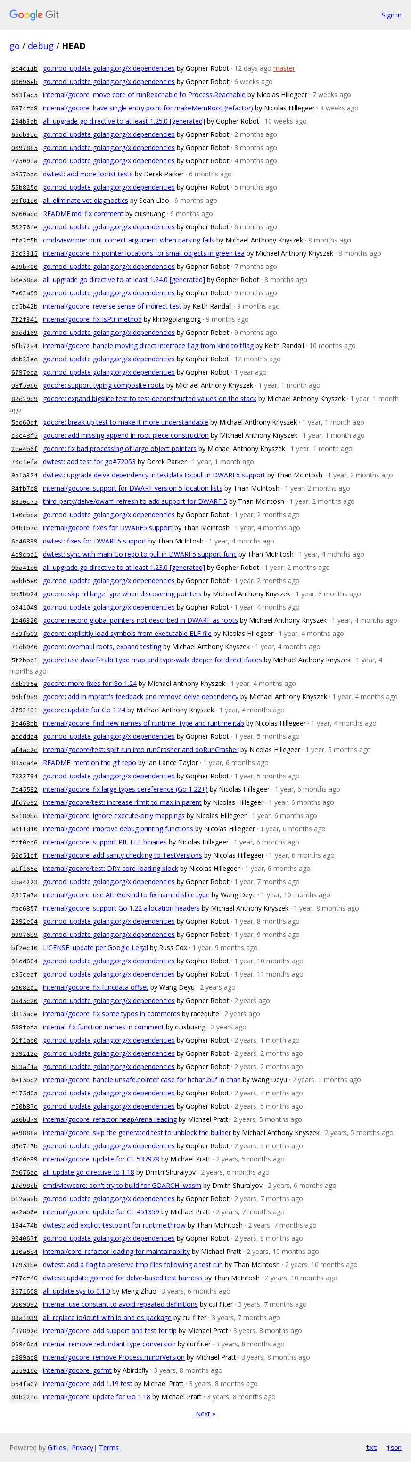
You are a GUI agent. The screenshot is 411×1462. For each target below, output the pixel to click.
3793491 (24, 710)
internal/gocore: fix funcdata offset (95, 987)
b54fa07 (24, 1384)
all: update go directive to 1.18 (88, 1172)
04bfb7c (24, 528)
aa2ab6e (24, 1212)
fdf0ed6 (24, 842)
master (284, 68)
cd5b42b (24, 306)
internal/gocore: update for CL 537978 (101, 1158)
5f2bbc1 (24, 660)
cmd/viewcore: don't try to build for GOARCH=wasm (122, 1185)
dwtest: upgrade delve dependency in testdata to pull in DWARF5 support (154, 474)
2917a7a (24, 895)
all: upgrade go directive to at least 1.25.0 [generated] (124, 121)
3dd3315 (24, 254)
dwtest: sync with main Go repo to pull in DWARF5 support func (140, 554)
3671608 (24, 1291)
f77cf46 (24, 1278)
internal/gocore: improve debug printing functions (118, 828)
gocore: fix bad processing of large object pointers (120, 448)
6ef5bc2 (24, 1080)
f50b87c (24, 1107)
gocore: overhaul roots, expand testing (102, 646)
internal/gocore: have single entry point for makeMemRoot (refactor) (148, 107)
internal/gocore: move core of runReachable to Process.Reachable (144, 94)
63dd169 (24, 333)
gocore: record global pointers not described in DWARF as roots (140, 620)
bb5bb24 (24, 594)
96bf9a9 (24, 697)
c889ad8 (24, 1357)
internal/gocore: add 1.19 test (87, 1383)
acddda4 (24, 737)
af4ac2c (24, 750)
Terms (109, 1447)
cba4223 (24, 882)
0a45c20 (24, 1001)
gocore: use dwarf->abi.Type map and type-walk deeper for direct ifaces (152, 659)
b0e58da (24, 280)
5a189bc (24, 816)
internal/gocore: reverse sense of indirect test (112, 305)
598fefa (24, 1027)
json (394, 1447)
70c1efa (24, 462)
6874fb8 (24, 108)
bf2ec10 (24, 948)
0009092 (24, 1305)
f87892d (24, 1331)
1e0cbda (24, 515)
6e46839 (24, 541)
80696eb (24, 82)
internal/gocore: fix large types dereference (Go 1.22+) (125, 789)
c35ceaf (24, 974)
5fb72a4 (24, 346)
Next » (205, 1413)
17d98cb (24, 1186)
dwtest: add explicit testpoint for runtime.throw (114, 1224)
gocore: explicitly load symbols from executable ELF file (127, 633)
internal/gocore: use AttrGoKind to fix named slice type (126, 894)
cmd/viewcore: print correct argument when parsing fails (128, 239)
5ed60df (24, 422)
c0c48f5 (24, 436)
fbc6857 (24, 908)
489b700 (24, 267)
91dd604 (24, 961)
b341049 (24, 607)
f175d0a (24, 1093)
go (14, 45)
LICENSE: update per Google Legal (95, 947)
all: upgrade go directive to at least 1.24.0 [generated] (124, 279)
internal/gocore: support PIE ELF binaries (105, 841)
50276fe (24, 227)
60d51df (24, 856)
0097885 (24, 148)
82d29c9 (24, 399)
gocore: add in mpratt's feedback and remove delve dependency (140, 696)
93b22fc (24, 1397)
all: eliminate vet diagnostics (85, 200)
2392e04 (24, 922)
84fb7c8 (24, 489)
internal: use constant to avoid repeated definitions (120, 1304)
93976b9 (24, 935)
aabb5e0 (24, 581)
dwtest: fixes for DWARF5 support (95, 540)
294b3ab (24, 121)
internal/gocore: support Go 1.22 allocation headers (121, 907)
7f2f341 (24, 320)
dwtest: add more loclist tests (88, 173)
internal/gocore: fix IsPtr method (92, 319)
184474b (24, 1225)
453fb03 (24, 634)
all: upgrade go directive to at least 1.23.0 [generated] (124, 567)
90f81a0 (24, 201)
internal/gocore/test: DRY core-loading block (110, 868)
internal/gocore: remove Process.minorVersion (114, 1357)
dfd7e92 (24, 803)
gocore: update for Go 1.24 (84, 709)
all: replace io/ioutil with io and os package (107, 1317)
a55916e (24, 1371)
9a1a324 (24, 475)
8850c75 (24, 502)
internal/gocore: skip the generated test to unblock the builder (137, 1132)
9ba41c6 (24, 568)
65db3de (24, 135)
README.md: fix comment (83, 213)
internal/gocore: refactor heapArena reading (110, 1119)
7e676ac (24, 1173)
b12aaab (24, 1199)
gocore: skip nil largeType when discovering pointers (122, 593)
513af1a (24, 1067)
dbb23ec (24, 359)
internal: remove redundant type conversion (109, 1343)
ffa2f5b (24, 240)
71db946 (24, 647)
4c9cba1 (24, 555)
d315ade (24, 1014)
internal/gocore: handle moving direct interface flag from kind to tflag (148, 345)
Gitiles (57, 1447)
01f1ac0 (24, 1040)
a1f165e (24, 869)
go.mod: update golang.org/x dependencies (109, 68)
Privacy (82, 1447)
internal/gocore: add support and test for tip (110, 1330)
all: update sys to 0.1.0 (76, 1291)
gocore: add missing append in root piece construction (126, 435)
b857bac (24, 174)
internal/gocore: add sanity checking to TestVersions (122, 855)
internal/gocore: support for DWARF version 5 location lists (132, 488)
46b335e (24, 684)
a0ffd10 (24, 829)
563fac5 (24, 95)
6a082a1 (24, 988)
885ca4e (24, 763)
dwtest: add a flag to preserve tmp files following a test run (133, 1264)
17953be (24, 1265)
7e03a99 (24, 293)
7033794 (24, 776)
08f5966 (24, 386)
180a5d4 (24, 1252)
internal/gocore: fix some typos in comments (111, 1013)
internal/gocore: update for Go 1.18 (96, 1396)
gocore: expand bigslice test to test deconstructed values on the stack (149, 398)
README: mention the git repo (89, 762)
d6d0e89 (24, 1159)
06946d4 (24, 1344)
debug (41, 45)
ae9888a (24, 1133)
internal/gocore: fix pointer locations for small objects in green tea (144, 253)
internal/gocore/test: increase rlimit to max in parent (122, 802)
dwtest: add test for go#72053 (89, 461)
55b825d (24, 188)
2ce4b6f (24, 449)
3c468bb (24, 723)
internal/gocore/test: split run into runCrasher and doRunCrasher (140, 749)
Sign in (392, 14)
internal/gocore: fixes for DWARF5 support (108, 527)
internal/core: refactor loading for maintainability (116, 1251)
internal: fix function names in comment (103, 1026)
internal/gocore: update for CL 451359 (101, 1211)
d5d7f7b (24, 1146)
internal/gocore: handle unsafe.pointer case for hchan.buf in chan (142, 1079)
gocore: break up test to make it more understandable (125, 422)
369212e (24, 1054)
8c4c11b (24, 69)
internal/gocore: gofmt (77, 1370)
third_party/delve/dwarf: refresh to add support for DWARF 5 (135, 501)
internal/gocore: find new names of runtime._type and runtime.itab (143, 722)
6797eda (24, 372)
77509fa (24, 161)
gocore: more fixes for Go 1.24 (90, 683)
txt (371, 1447)
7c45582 (24, 789)
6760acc (24, 214)
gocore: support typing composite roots (103, 385)
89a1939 (24, 1318)
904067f (24, 1239)
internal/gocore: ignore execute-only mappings (114, 815)
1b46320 (24, 621)
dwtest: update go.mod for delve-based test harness (123, 1277)
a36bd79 (24, 1120)
